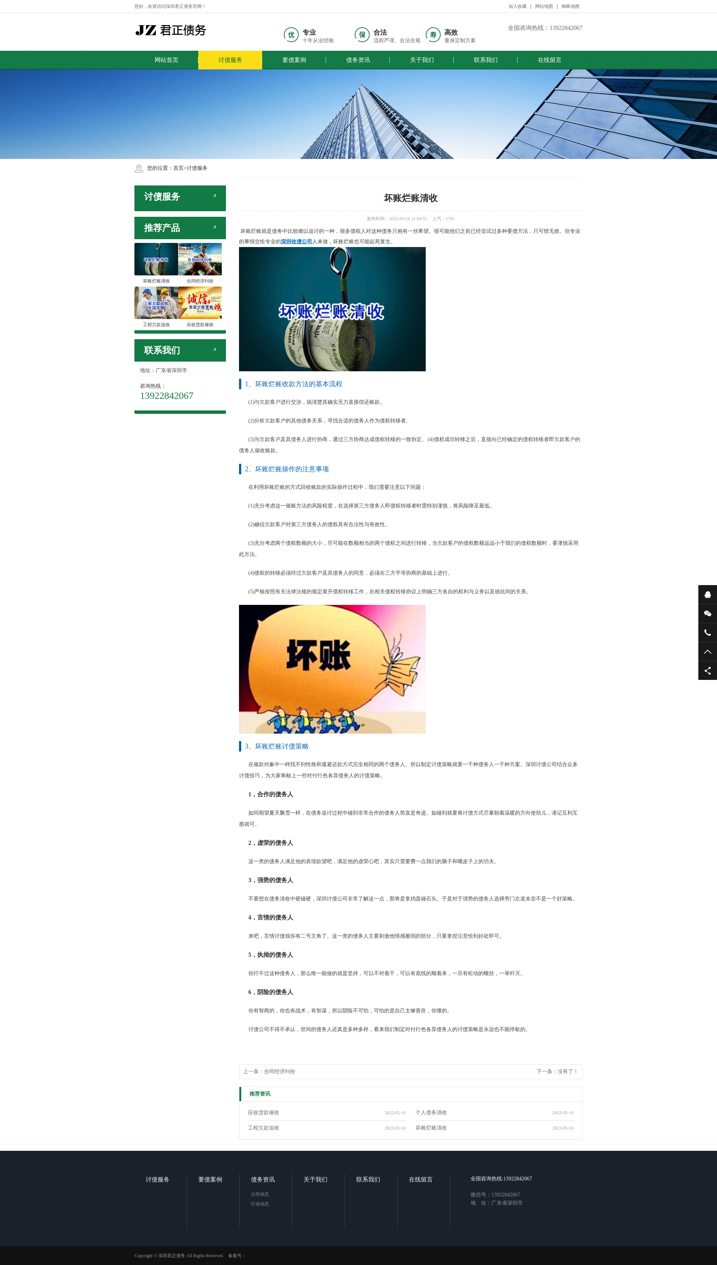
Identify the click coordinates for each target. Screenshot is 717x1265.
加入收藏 (518, 6)
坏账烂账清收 (431, 1128)
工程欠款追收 (263, 1128)
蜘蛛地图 (571, 6)
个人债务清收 (431, 1112)
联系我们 (486, 60)
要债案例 (294, 60)
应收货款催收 (263, 1112)
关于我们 (422, 60)
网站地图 (544, 6)
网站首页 (167, 60)
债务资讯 (358, 60)
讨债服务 (230, 60)
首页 (178, 168)
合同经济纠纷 (279, 1071)
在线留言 (550, 60)
